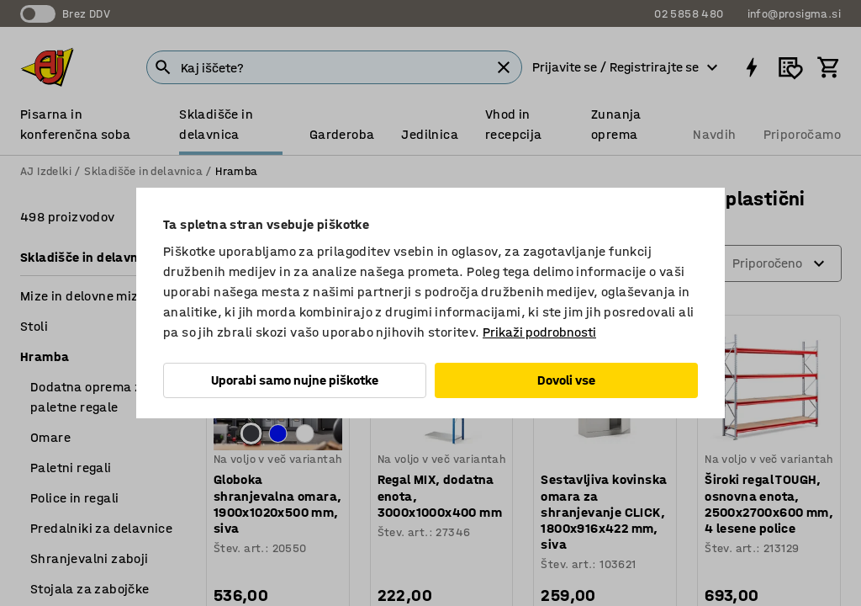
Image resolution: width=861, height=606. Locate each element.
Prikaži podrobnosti (539, 332)
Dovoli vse (566, 380)
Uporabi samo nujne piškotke (294, 380)
